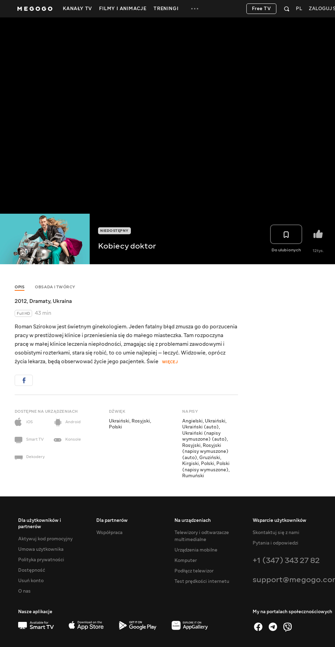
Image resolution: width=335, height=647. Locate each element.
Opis (19, 287)
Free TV (261, 9)
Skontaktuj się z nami (276, 533)
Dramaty (39, 301)
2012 (21, 301)
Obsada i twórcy (55, 287)
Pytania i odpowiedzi (275, 543)
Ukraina (62, 301)
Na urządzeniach (192, 520)
